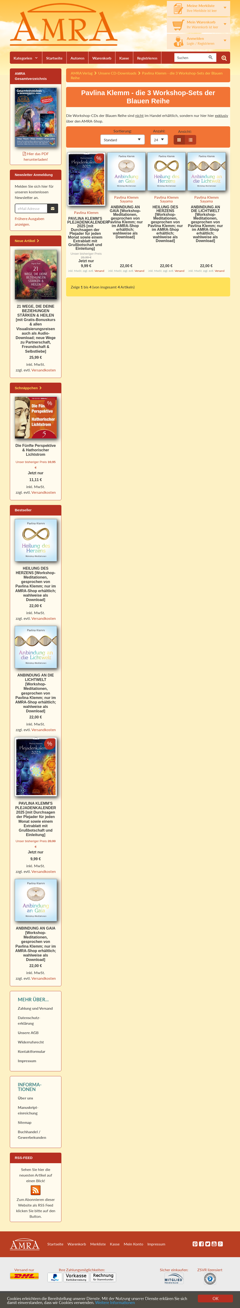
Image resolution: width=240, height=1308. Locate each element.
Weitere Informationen (115, 1302)
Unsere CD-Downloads (117, 73)
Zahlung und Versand (35, 1008)
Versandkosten (43, 370)
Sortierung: (122, 131)
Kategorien (23, 58)
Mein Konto (133, 1244)
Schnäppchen (28, 388)
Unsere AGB (28, 1032)
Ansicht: (185, 131)
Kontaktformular (31, 1051)
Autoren (77, 58)
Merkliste (98, 1244)
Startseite (54, 58)
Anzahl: (159, 131)
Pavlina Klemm (86, 212)
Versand (99, 271)
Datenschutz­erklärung (29, 1020)
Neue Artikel (27, 241)
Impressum (27, 1060)
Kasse (124, 58)
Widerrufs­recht (31, 1042)
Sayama (126, 201)
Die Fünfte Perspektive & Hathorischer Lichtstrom (35, 450)
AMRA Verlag (82, 73)
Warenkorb (101, 58)
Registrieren (147, 58)
